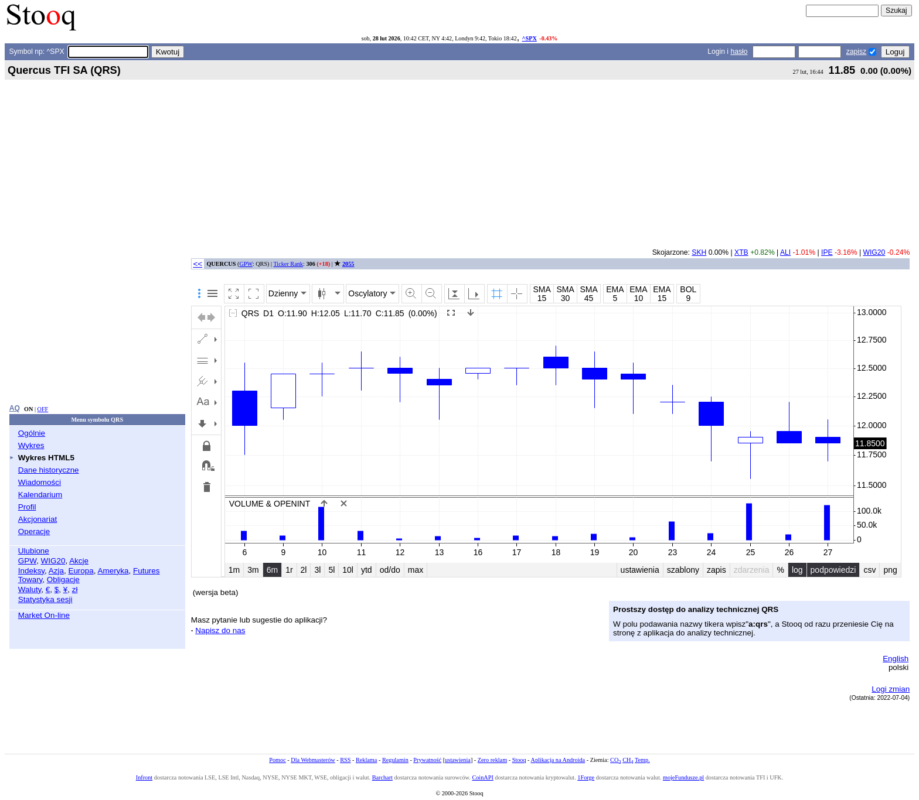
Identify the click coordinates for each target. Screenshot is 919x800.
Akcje (79, 560)
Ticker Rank (288, 264)
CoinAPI (482, 777)
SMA (541, 289)
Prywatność (427, 760)
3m (252, 570)
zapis (716, 570)
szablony (683, 570)
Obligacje (63, 579)
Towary (30, 579)
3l (317, 570)
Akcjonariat (37, 519)
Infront (144, 777)
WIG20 (53, 560)
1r (288, 570)
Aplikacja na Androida (558, 760)
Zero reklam (492, 760)
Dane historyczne (48, 470)
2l (304, 570)
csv (869, 570)
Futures (146, 570)
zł (75, 589)
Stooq (519, 760)
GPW (27, 560)
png (890, 570)
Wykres (31, 445)
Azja (56, 570)
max (415, 570)
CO (615, 760)
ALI (785, 252)
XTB (741, 252)
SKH (699, 252)
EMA (615, 289)
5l (331, 570)
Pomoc (277, 760)
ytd (366, 570)
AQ (14, 408)
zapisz (856, 51)
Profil (27, 506)
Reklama (366, 760)
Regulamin (395, 760)
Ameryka (113, 570)
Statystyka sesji (45, 599)
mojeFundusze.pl (683, 777)
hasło (738, 51)
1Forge (585, 777)
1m (234, 570)
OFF (43, 409)
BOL (688, 289)
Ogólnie (31, 433)
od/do (390, 570)
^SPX (529, 38)
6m (272, 570)
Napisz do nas (220, 630)
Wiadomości (39, 482)
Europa (80, 570)
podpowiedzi (833, 570)
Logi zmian (891, 689)
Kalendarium (40, 494)
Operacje (34, 531)
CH (627, 760)
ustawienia (640, 570)
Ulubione (33, 550)
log (797, 570)
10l (347, 570)
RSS (345, 760)
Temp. (642, 760)
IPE (827, 252)
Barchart (382, 777)
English (895, 658)
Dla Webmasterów (313, 760)
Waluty (30, 589)
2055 (348, 264)
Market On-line (44, 615)
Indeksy (31, 570)
